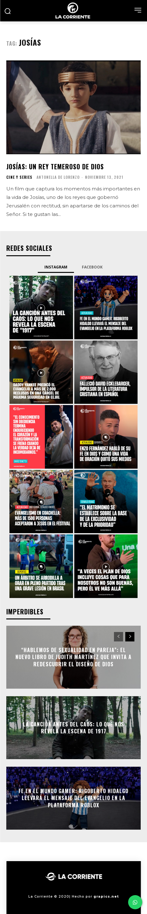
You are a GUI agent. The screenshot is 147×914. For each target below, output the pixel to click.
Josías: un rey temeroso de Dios (55, 166)
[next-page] (129, 636)
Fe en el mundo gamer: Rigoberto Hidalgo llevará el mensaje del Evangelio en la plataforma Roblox (73, 798)
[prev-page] (118, 636)
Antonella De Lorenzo (58, 177)
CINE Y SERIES (19, 177)
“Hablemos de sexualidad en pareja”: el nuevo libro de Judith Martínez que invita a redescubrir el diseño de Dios (73, 657)
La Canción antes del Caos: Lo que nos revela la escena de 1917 (73, 727)
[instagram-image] (41, 307)
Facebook (92, 267)
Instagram (55, 267)
